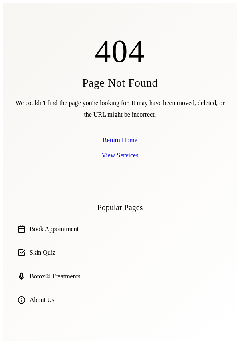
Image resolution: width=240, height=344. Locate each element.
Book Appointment (48, 229)
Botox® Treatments (49, 276)
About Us (36, 300)
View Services (120, 155)
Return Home (120, 140)
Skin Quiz (36, 253)
